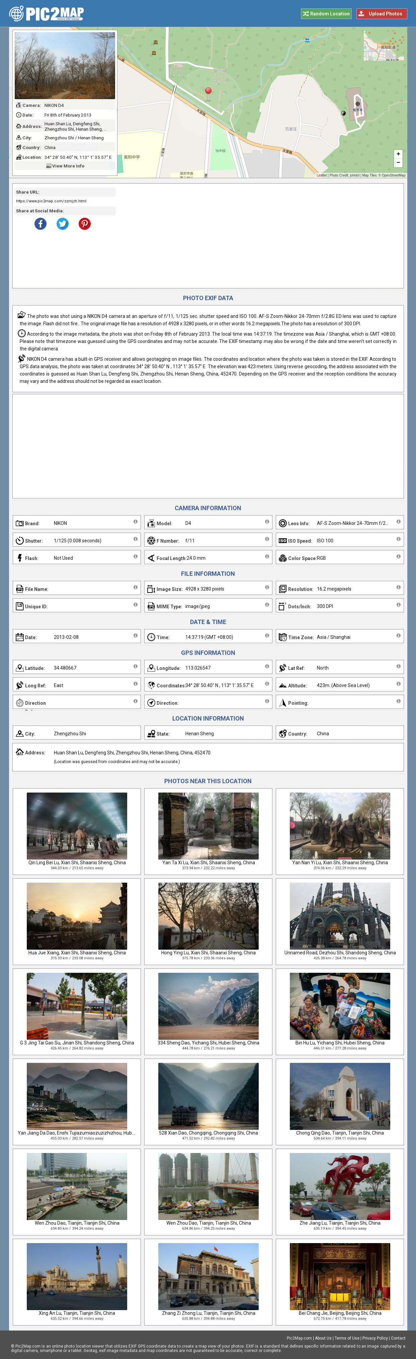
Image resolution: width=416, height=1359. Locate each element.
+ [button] (398, 154)
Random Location (330, 13)
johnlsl (354, 175)
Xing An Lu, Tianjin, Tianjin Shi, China (77, 1313)
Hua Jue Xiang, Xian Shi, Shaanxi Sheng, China (77, 952)
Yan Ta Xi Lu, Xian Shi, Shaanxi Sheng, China (208, 862)
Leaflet (322, 175)
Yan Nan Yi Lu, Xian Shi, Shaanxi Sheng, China (340, 862)
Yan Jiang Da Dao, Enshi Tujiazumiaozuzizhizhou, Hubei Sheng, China (91, 1133)
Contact (398, 1338)
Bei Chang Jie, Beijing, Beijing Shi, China (340, 1313)
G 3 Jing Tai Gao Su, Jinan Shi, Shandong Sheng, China (77, 1042)
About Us (323, 1338)
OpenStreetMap (394, 175)
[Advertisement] (257, 236)
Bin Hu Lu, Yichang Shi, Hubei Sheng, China (340, 1042)
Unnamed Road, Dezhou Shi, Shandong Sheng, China (340, 952)
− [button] (398, 163)
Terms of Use (347, 1338)
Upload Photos (385, 13)
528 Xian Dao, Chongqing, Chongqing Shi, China (208, 1133)
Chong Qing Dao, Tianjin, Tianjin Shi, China (340, 1133)
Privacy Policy (375, 1338)
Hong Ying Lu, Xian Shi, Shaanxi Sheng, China (208, 952)
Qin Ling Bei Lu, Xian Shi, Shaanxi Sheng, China (77, 862)
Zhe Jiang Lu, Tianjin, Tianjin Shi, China (340, 1223)
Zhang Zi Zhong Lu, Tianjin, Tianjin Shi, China (208, 1313)
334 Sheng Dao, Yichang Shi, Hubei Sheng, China (208, 1042)
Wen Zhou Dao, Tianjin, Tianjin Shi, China (77, 1223)
